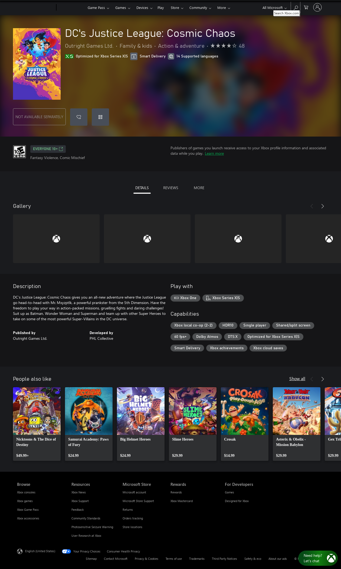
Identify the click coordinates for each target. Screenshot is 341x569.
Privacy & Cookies (146, 558)
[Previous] (311, 206)
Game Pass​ (96, 7)
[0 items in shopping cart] (306, 7)
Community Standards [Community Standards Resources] (85, 518)
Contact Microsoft (115, 558)
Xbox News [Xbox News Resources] (78, 492)
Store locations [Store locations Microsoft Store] (132, 527)
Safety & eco (252, 558)
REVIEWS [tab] (170, 187)
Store (175, 7)
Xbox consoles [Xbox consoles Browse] (26, 492)
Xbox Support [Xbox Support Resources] (80, 501)
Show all (297, 378)
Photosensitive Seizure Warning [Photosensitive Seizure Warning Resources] (92, 527)
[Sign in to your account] (317, 7)
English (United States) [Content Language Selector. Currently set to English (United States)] (40, 551)
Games (120, 7)
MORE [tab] (199, 187)
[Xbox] (71, 7)
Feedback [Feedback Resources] (77, 509)
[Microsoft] (35, 7)
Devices (142, 7)
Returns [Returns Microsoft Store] (128, 509)
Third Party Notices (224, 558)
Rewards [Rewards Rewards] (176, 492)
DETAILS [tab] (142, 187)
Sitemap (91, 558)
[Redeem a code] (100, 117)
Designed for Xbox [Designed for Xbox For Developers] (237, 501)
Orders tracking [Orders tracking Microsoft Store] (133, 518)
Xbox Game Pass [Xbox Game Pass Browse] (28, 509)
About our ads (277, 558)
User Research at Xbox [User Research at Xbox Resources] (86, 535)
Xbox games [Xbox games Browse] (25, 501)
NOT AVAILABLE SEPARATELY (39, 116)
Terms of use (174, 558)
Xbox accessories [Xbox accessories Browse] (28, 518)
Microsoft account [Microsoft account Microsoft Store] (134, 492)
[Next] (322, 206)
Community (198, 7)
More (221, 7)
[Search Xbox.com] (295, 7)
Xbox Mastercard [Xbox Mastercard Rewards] (181, 501)
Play (161, 7)
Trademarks (197, 558)
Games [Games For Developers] (229, 492)
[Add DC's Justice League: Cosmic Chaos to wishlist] (78, 117)
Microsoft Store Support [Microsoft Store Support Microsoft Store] (138, 501)
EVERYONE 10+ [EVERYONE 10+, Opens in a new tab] (48, 149)
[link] (37, 424)
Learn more (214, 153)
